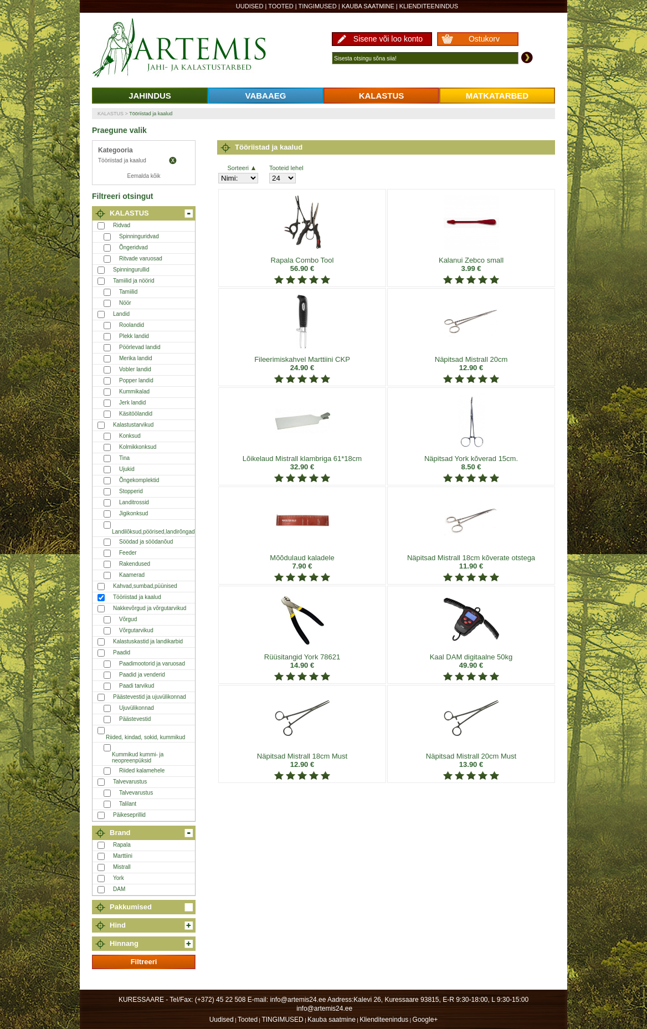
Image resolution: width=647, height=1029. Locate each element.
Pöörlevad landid (140, 347)
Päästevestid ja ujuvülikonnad (149, 697)
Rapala (122, 845)
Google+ (425, 1019)
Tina (124, 458)
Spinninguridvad (139, 236)
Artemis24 (191, 48)
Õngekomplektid (139, 480)
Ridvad (121, 225)
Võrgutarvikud (136, 630)
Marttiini (122, 856)
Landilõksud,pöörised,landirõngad (153, 532)
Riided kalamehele (142, 770)
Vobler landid (135, 369)
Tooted (281, 6)
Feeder (128, 553)
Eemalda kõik (143, 176)
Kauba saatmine (368, 6)
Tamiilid (128, 292)
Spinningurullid (131, 270)
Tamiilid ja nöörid (133, 281)
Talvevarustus (130, 782)
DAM (119, 889)
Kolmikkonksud (137, 447)
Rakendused (134, 564)
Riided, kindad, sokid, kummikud (145, 737)
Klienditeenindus (428, 6)
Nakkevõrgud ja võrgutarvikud (149, 608)
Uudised (250, 6)
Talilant (127, 804)
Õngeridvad (133, 247)
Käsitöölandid (135, 414)
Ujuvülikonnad (136, 708)
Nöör (125, 303)
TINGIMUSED (318, 6)
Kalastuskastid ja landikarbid (148, 641)
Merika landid (135, 358)
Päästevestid (135, 719)
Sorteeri (241, 168)
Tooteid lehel (286, 168)
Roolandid (131, 325)
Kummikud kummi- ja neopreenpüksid (137, 757)
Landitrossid (134, 502)
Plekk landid (134, 336)
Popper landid (136, 380)
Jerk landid (132, 403)
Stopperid (131, 491)
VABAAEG (265, 95)
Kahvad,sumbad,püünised (145, 586)
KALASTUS (381, 95)
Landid (121, 314)
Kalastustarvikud (133, 425)
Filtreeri (144, 962)
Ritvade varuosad (140, 258)
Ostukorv (484, 38)
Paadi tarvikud (136, 686)
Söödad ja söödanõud (146, 542)
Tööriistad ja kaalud (150, 113)
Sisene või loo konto (388, 38)
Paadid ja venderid (142, 675)
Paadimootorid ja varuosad (152, 664)
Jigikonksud (133, 513)
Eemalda (173, 161)
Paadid (121, 652)
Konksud (130, 436)
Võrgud (128, 619)
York (118, 878)
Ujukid (127, 469)
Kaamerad (132, 575)
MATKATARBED (497, 95)
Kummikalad (134, 391)
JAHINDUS (150, 95)
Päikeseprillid (129, 815)
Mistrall (122, 867)
